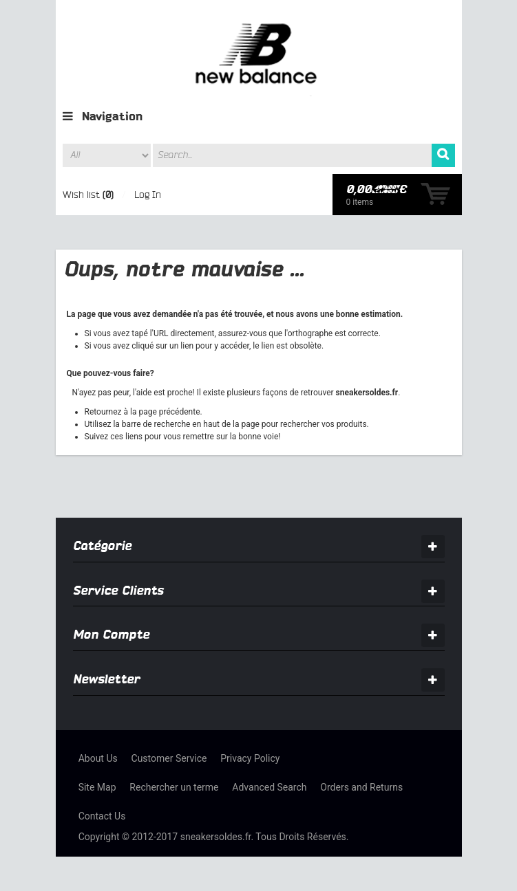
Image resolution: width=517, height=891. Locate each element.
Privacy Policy (249, 758)
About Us (98, 758)
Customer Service (169, 758)
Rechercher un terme (173, 787)
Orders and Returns (361, 787)
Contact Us (102, 816)
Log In (147, 194)
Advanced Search (269, 787)
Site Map (97, 787)
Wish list (81, 194)
